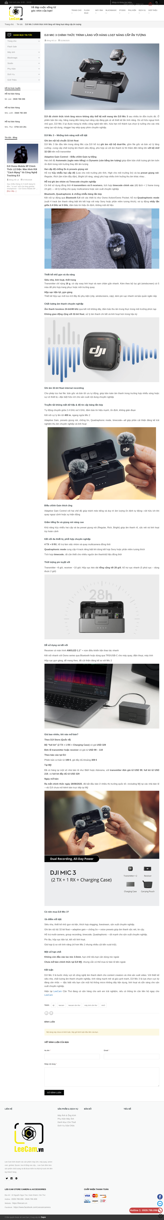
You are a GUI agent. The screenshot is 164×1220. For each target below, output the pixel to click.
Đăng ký (139, 4)
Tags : (47, 1005)
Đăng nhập (128, 4)
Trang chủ (76, 11)
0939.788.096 (18, 1199)
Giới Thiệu (152, 11)
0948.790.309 (31, 1199)
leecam (61, 1005)
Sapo (43, 1217)
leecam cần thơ (74, 1005)
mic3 (103, 1005)
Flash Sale (86, 11)
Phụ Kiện (132, 11)
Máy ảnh (99, 11)
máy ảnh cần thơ (90, 1005)
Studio (122, 11)
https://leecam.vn (19, 1203)
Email (106, 1050)
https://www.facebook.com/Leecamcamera (32, 1207)
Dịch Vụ (142, 11)
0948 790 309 (21, 113)
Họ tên (47, 1050)
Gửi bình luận (54, 1092)
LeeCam (57, 991)
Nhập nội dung (50, 1064)
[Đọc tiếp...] (11, 191)
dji (53, 1005)
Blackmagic (111, 11)
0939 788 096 (19, 99)
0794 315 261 (20, 127)
